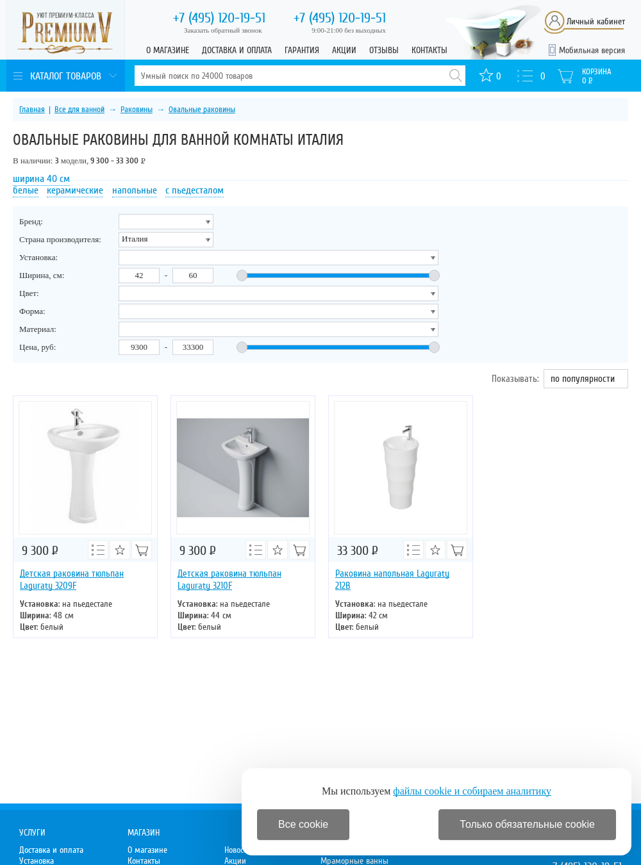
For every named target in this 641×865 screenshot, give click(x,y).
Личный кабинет (596, 21)
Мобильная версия (592, 50)
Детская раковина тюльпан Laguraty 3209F (72, 579)
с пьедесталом (194, 190)
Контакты (429, 50)
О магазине (167, 50)
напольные (134, 190)
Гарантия (302, 50)
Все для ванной (79, 109)
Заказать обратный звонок (223, 30)
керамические (75, 190)
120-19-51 (219, 18)
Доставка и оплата (237, 50)
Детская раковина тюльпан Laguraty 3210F (229, 579)
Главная (32, 109)
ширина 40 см (41, 178)
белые (25, 190)
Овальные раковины (202, 109)
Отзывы (384, 50)
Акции (344, 50)
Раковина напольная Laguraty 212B (392, 579)
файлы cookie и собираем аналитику (472, 791)
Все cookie (303, 824)
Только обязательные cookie (527, 824)
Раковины (137, 109)
